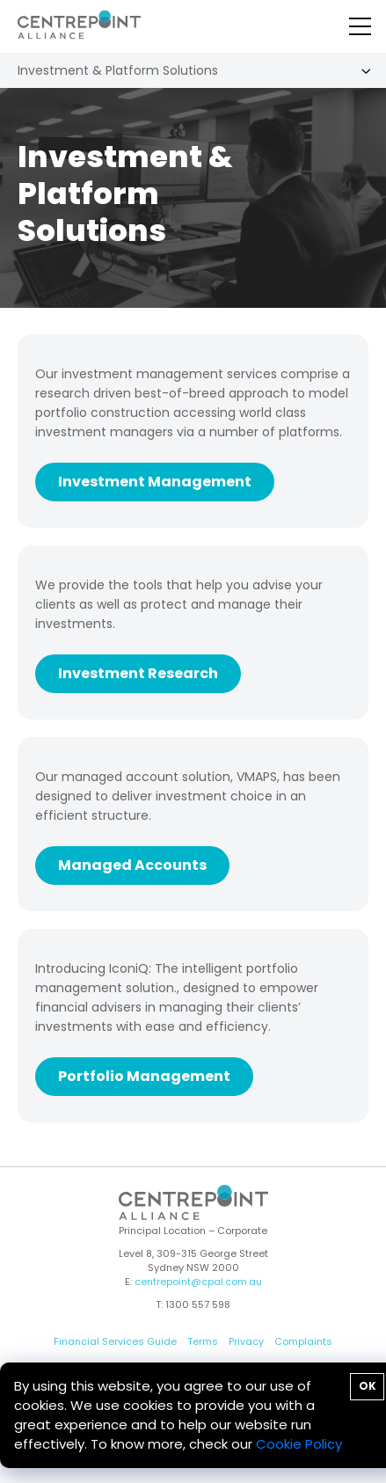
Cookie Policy (299, 1444)
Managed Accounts (132, 865)
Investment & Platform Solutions (118, 70)
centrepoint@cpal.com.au (198, 1282)
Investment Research (138, 673)
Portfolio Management (144, 1076)
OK (367, 1385)
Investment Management (154, 481)
